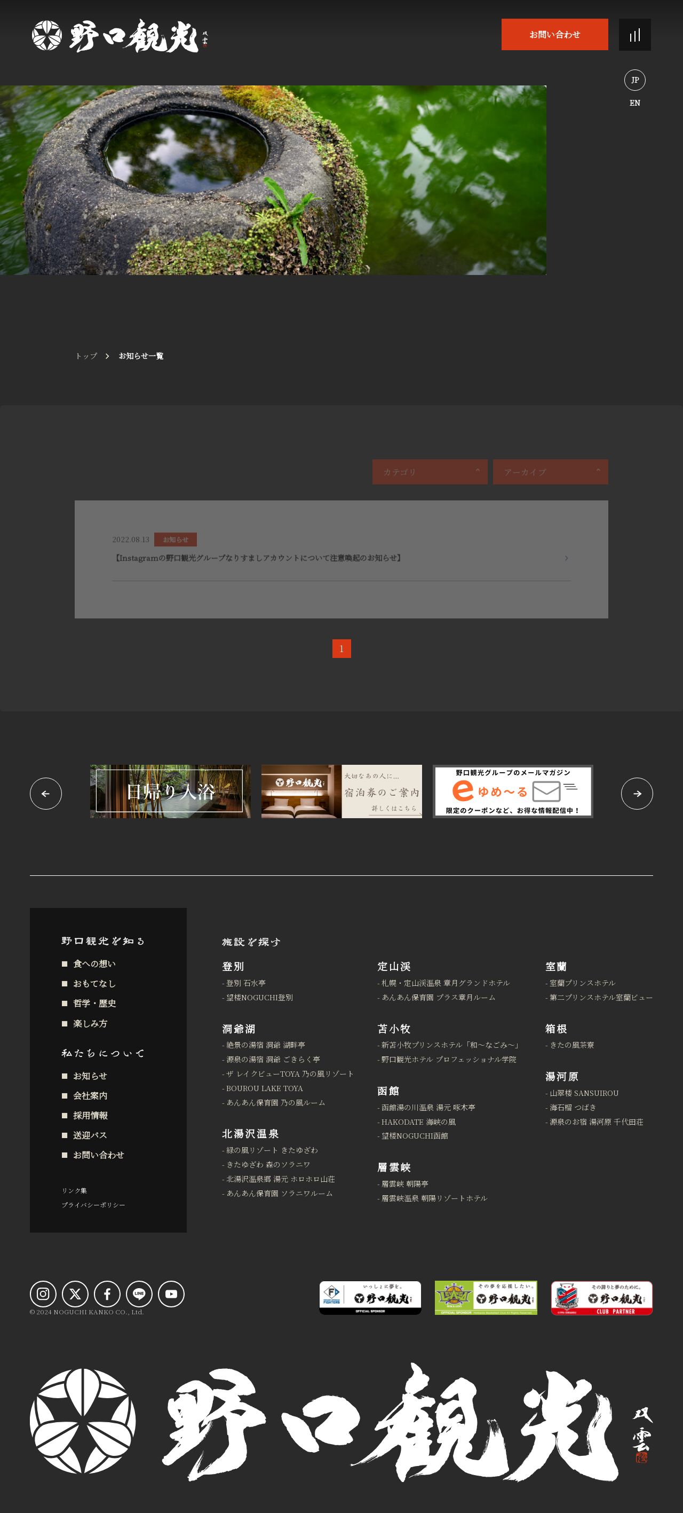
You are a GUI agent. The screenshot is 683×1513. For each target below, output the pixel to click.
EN (635, 102)
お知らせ (90, 1076)
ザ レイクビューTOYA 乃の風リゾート (290, 1073)
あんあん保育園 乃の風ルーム (275, 1102)
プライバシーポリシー (93, 1204)
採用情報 (90, 1115)
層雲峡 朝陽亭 (405, 1183)
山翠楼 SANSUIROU (584, 1092)
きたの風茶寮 (572, 1044)
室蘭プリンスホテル (583, 982)
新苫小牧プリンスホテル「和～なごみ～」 (452, 1044)
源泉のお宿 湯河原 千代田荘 (597, 1121)
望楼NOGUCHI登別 (259, 997)
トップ (86, 355)
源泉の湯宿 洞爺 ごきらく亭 (273, 1059)
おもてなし (94, 983)
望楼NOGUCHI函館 (415, 1135)
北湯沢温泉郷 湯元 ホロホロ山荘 (280, 1178)
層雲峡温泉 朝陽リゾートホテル (435, 1198)
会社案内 (90, 1095)
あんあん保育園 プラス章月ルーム (439, 997)
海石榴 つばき (573, 1107)
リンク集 (74, 1190)
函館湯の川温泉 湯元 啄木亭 (428, 1107)
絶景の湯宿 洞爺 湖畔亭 (265, 1044)
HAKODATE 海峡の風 (419, 1121)
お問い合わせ (555, 34)
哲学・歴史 (94, 1003)
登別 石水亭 (246, 982)
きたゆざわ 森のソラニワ (268, 1164)
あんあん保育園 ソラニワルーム (279, 1193)
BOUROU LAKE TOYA (264, 1088)
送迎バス (90, 1135)
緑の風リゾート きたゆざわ (272, 1149)
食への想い (94, 964)
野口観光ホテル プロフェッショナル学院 (449, 1059)
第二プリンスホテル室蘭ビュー (601, 997)
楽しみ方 (90, 1023)
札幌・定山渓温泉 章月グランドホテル (446, 982)
